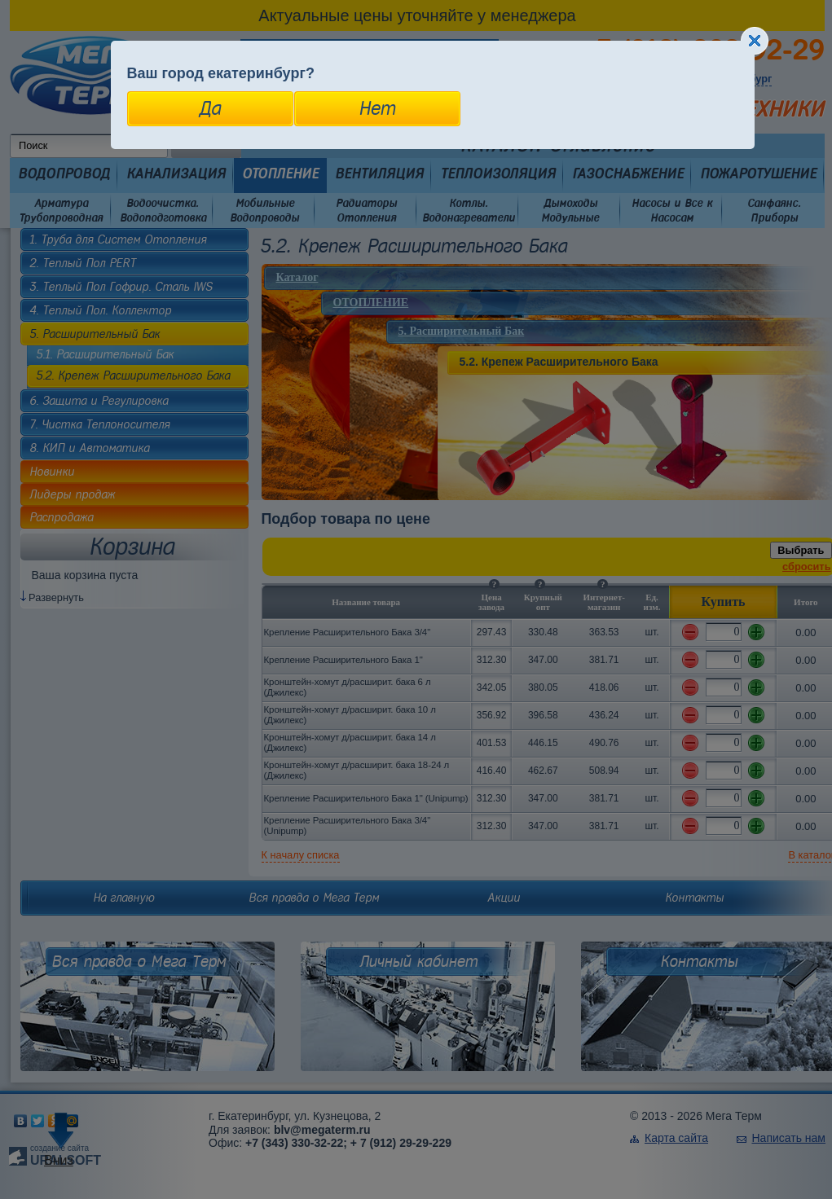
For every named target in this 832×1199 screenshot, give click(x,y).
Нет (377, 108)
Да (210, 108)
